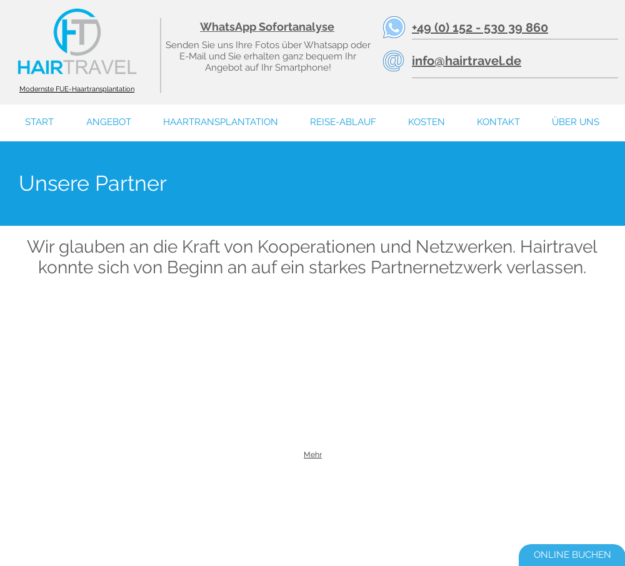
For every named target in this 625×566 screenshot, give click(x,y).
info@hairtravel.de (466, 60)
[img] (60, 317)
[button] (575, 122)
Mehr (313, 454)
